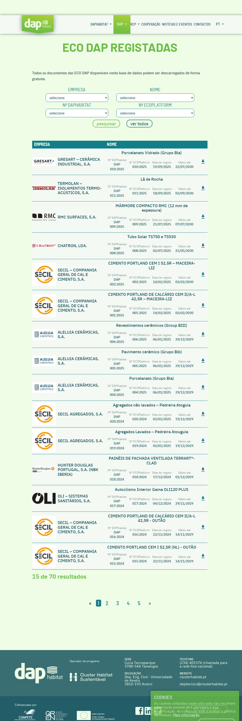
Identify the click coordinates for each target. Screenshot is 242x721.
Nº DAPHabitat (77, 90)
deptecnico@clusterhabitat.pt (203, 668)
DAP (120, 9)
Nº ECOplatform (155, 90)
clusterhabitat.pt (193, 661)
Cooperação (150, 9)
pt (218, 9)
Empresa (77, 74)
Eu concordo (217, 707)
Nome (155, 74)
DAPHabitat (100, 9)
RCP (133, 9)
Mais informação (186, 699)
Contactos (202, 9)
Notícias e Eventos (177, 9)
